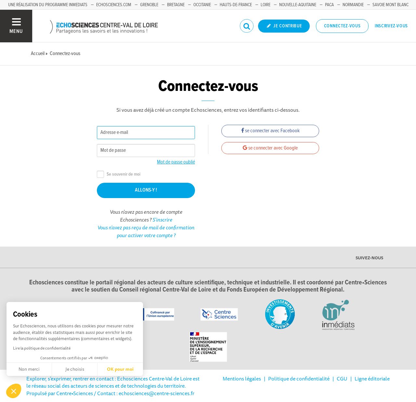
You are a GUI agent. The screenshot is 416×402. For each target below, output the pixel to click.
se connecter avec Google (270, 148)
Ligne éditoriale (372, 378)
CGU (342, 378)
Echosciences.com (113, 5)
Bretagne (176, 5)
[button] (13, 391)
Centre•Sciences (74, 393)
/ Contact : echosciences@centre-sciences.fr (143, 393)
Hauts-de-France (236, 5)
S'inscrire (162, 219)
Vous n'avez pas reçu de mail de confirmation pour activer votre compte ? (146, 231)
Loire (265, 5)
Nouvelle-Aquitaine (297, 5)
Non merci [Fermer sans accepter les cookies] (29, 369)
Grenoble (149, 5)
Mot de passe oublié (176, 162)
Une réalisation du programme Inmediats (47, 5)
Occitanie (202, 5)
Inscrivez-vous (391, 26)
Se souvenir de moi (118, 174)
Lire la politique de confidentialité (42, 348)
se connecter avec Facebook (270, 130)
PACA (329, 5)
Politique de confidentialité (299, 378)
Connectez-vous (342, 26)
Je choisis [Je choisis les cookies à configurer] (74, 369)
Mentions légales (242, 378)
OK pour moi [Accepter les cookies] (120, 369)
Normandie (353, 5)
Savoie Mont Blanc (390, 5)
